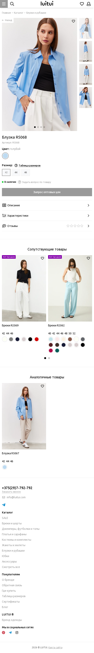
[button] (35, 127)
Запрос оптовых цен (47, 192)
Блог (5, 607)
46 (25, 172)
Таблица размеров (14, 596)
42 (6, 172)
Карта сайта (55, 647)
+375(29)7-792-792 (17, 488)
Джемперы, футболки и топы (21, 528)
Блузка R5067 (10, 453)
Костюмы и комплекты (16, 539)
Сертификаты (11, 601)
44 (16, 172)
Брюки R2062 (56, 325)
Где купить (9, 590)
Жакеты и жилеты (13, 545)
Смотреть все (11, 567)
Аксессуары (9, 561)
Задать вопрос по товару (34, 182)
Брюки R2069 (10, 325)
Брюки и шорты (12, 523)
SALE (5, 517)
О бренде (8, 579)
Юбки (5, 556)
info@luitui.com (16, 497)
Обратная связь (12, 585)
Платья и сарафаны (14, 534)
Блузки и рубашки (13, 550)
